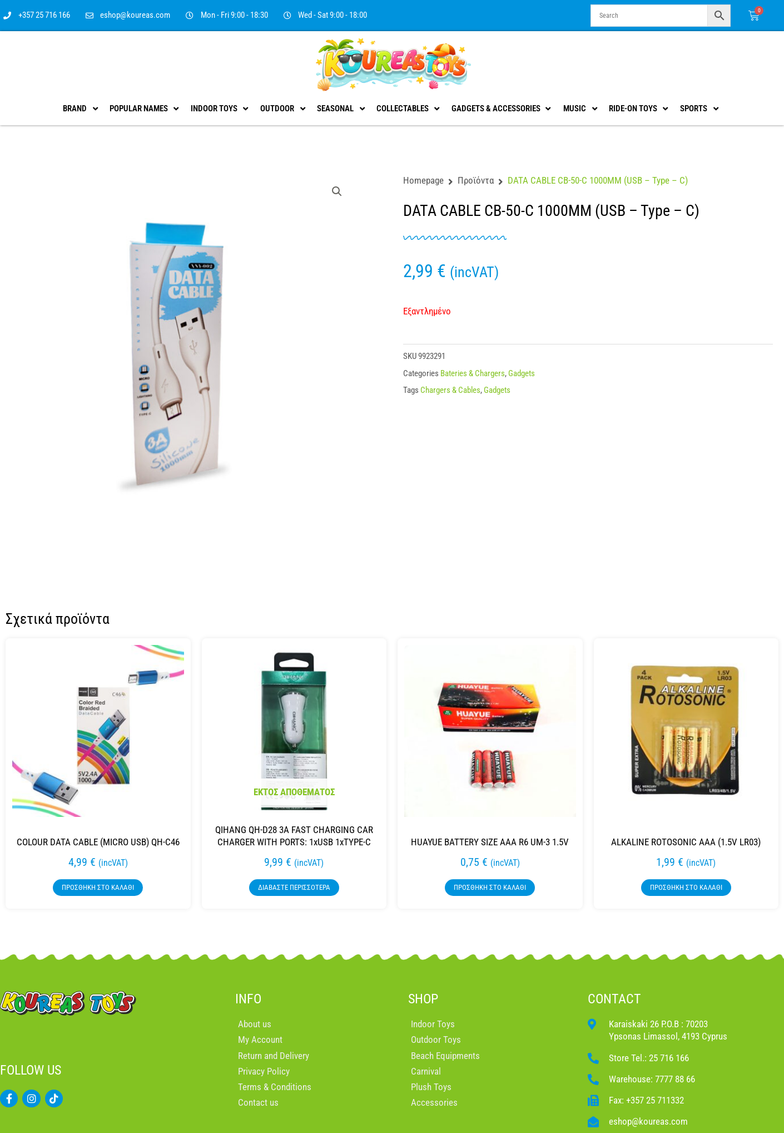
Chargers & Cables (450, 390)
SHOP (423, 999)
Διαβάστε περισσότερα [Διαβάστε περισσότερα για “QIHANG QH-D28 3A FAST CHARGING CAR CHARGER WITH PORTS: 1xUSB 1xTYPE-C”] (294, 887)
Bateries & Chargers (472, 373)
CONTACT (614, 999)
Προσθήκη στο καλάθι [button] (98, 887)
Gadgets (521, 373)
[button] (337, 191)
